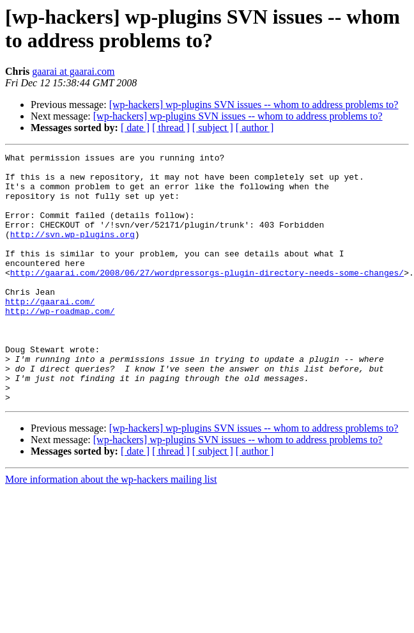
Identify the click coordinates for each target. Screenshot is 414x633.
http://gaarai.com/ (50, 332)
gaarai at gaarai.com (73, 71)
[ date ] (135, 127)
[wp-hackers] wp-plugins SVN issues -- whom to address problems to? (254, 104)
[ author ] (255, 127)
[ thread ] (171, 127)
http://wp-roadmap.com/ (60, 343)
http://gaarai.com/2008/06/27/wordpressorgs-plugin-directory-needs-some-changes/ (207, 297)
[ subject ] (212, 127)
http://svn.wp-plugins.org (72, 251)
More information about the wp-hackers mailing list (111, 529)
